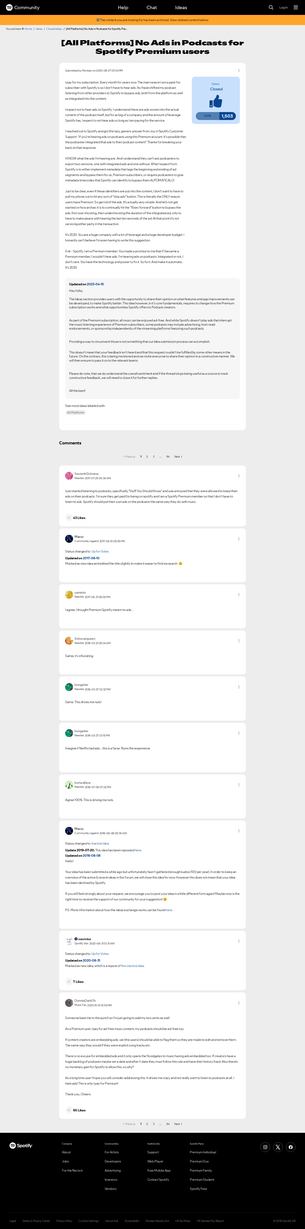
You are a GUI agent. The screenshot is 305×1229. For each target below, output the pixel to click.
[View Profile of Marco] (79, 536)
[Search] (271, 7)
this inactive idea (132, 966)
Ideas (181, 7)
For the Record (72, 1170)
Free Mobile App (159, 1170)
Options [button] (239, 71)
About (66, 1152)
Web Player (155, 1161)
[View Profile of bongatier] (81, 684)
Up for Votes (100, 551)
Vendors (111, 1188)
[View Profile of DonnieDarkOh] (85, 1000)
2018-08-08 (91, 855)
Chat (152, 7)
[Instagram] (265, 1147)
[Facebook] (290, 1147)
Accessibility (132, 1221)
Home (28, 29)
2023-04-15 (95, 284)
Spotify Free (198, 1188)
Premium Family (201, 1170)
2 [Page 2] (147, 457)
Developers (113, 1161)
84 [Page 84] (168, 457)
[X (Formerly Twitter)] (278, 1147)
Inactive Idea (100, 843)
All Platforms (75, 412)
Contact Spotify (158, 1179)
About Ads (111, 1221)
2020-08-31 (91, 960)
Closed (216, 89)
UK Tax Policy (183, 1221)
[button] (207, 116)
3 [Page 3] (153, 457)
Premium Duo (199, 1161)
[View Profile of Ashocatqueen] (84, 638)
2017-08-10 (91, 558)
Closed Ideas (54, 29)
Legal (13, 1221)
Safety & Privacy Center (36, 1221)
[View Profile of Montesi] (87, 71)
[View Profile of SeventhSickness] (86, 473)
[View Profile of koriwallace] (82, 782)
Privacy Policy (64, 1221)
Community (22, 7)
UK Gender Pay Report (210, 1221)
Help (123, 7)
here (138, 850)
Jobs (65, 1161)
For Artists (112, 1152)
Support (153, 1152)
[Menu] (295, 7)
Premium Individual (203, 1152)
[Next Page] (178, 456)
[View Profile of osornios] (84, 939)
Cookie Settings (88, 1221)
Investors (111, 1179)
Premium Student (202, 1179)
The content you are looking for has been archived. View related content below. (152, 20)
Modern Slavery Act (157, 1221)
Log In (283, 7)
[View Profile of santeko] (80, 592)
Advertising (113, 1170)
